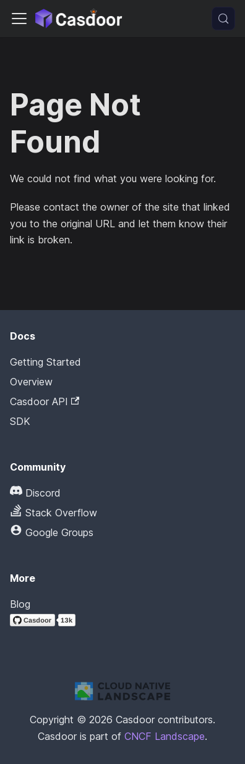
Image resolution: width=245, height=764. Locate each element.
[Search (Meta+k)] (223, 18)
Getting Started (45, 362)
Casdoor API (44, 401)
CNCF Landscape (164, 736)
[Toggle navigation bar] (19, 18)
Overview (31, 382)
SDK (20, 421)
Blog (20, 604)
